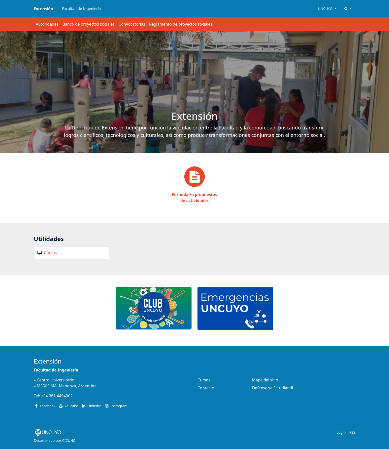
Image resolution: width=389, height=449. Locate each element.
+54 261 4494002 (56, 396)
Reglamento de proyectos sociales (180, 24)
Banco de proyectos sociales (89, 24)
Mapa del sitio (265, 380)
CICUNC (68, 440)
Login (341, 432)
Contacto (205, 388)
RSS (352, 432)
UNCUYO (325, 8)
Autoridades (47, 24)
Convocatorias (132, 24)
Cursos (50, 252)
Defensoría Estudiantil (272, 388)
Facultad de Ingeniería (81, 8)
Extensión (48, 361)
